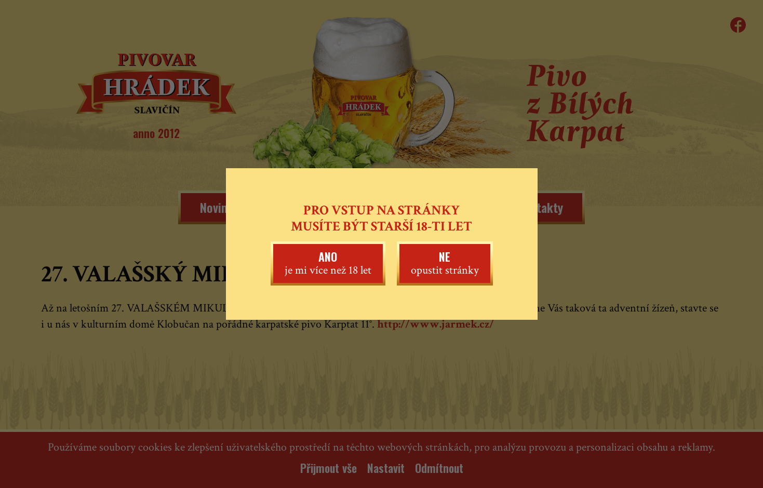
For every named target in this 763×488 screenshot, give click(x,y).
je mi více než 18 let (328, 262)
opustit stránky (445, 262)
